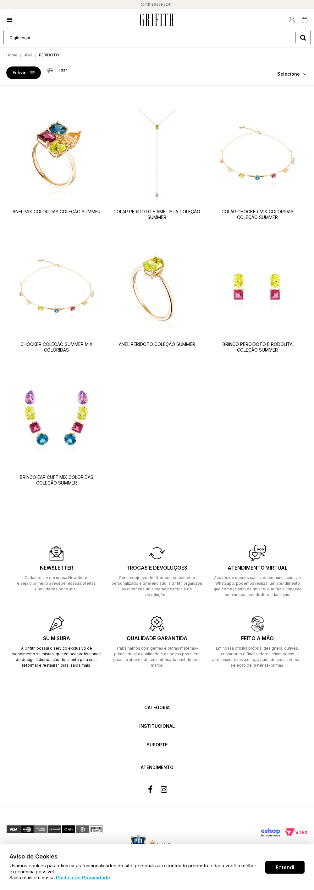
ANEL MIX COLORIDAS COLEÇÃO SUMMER (57, 211)
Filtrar (24, 72)
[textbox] (157, 37)
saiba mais (80, 665)
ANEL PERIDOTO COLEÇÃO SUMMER (157, 344)
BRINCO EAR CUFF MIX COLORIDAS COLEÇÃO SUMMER (56, 479)
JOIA (28, 55)
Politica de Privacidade (83, 878)
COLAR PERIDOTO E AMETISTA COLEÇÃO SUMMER (156, 214)
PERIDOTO (49, 55)
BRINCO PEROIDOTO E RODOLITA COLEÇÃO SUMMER (258, 347)
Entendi (285, 867)
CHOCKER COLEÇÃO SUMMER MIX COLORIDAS (56, 347)
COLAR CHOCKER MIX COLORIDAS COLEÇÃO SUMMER (258, 214)
